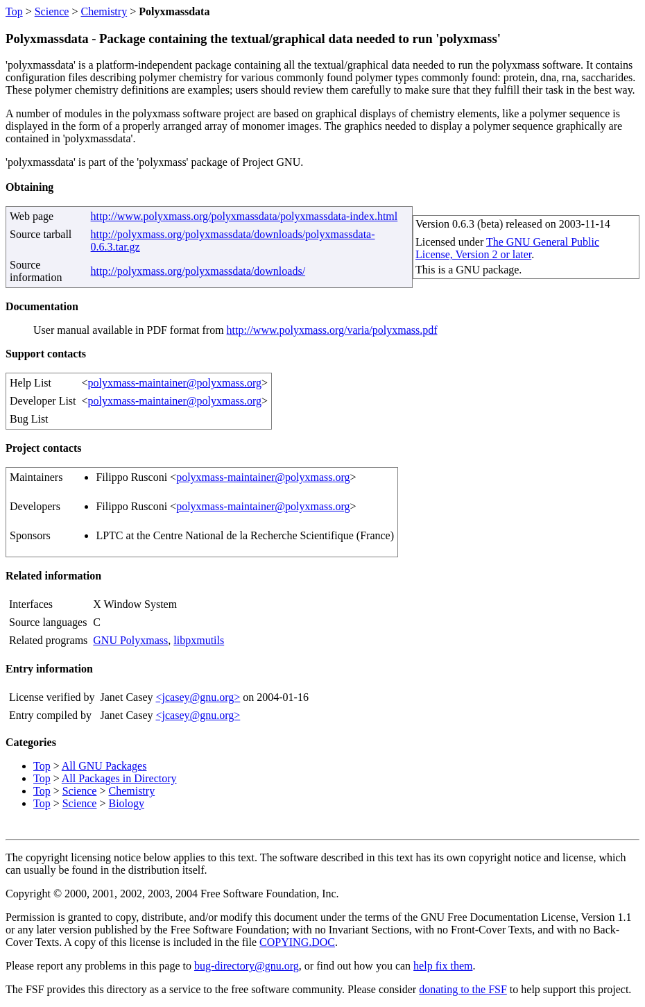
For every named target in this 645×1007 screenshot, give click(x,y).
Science (52, 11)
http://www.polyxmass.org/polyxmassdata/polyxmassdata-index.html (244, 216)
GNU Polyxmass (130, 640)
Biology (126, 803)
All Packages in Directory (119, 778)
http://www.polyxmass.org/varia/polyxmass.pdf (332, 330)
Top (14, 11)
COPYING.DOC (297, 942)
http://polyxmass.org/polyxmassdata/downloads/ (198, 271)
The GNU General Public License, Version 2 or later (507, 248)
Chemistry (103, 11)
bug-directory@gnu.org (246, 966)
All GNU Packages (104, 766)
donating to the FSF (463, 989)
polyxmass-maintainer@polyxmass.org (174, 383)
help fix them (442, 966)
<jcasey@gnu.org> (197, 697)
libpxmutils (198, 640)
